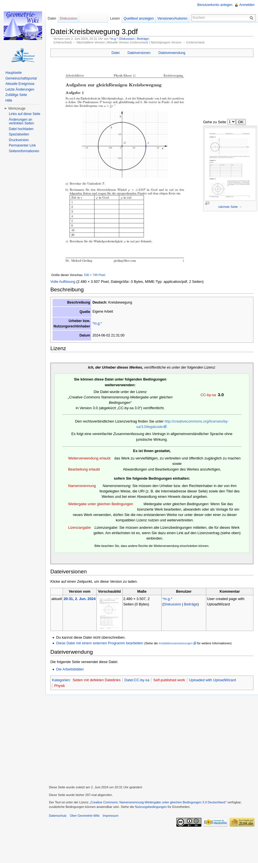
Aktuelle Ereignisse (19, 84)
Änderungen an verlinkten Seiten (21, 122)
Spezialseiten (19, 134)
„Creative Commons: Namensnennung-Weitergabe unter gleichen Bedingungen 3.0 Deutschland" (157, 802)
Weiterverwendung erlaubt (89, 458)
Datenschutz (58, 815)
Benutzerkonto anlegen (214, 5)
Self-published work (169, 680)
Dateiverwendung (171, 53)
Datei (115, 53)
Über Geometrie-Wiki (84, 815)
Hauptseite (13, 73)
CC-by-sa (208, 395)
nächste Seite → (230, 206)
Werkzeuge (16, 108)
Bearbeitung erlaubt (84, 469)
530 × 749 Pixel (94, 275)
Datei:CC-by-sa (137, 680)
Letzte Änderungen (19, 89)
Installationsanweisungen (176, 643)
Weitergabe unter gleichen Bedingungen (100, 504)
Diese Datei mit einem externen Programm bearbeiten (99, 643)
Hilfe (8, 101)
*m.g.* (114, 38)
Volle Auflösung (62, 281)
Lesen (115, 18)
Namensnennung (82, 486)
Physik (59, 686)
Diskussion (127, 38)
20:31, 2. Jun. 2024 (80, 599)
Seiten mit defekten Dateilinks (97, 680)
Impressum (110, 815)
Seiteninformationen (24, 151)
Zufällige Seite (16, 95)
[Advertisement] (151, 739)
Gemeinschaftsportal (21, 78)
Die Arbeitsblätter (70, 669)
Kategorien (61, 680)
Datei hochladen (21, 129)
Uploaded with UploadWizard (212, 680)
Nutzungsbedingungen (151, 806)
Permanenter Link (22, 145)
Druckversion (19, 140)
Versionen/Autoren (172, 18)
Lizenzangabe (79, 527)
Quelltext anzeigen (139, 18)
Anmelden (247, 5)
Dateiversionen (138, 53)
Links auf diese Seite (24, 114)
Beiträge (142, 38)
